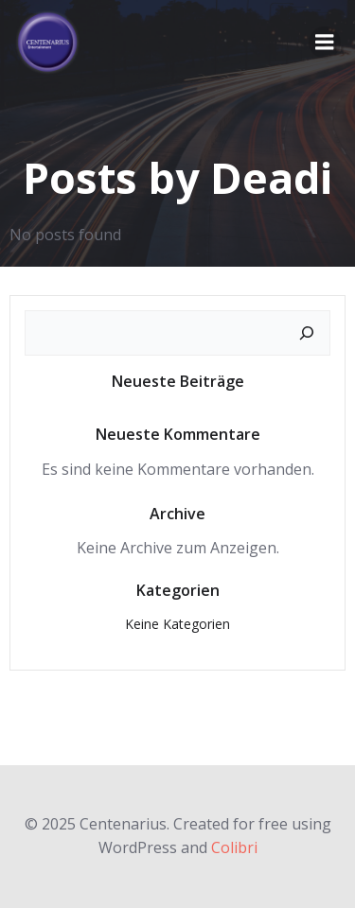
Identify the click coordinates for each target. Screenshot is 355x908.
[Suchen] (306, 333)
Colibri (234, 847)
